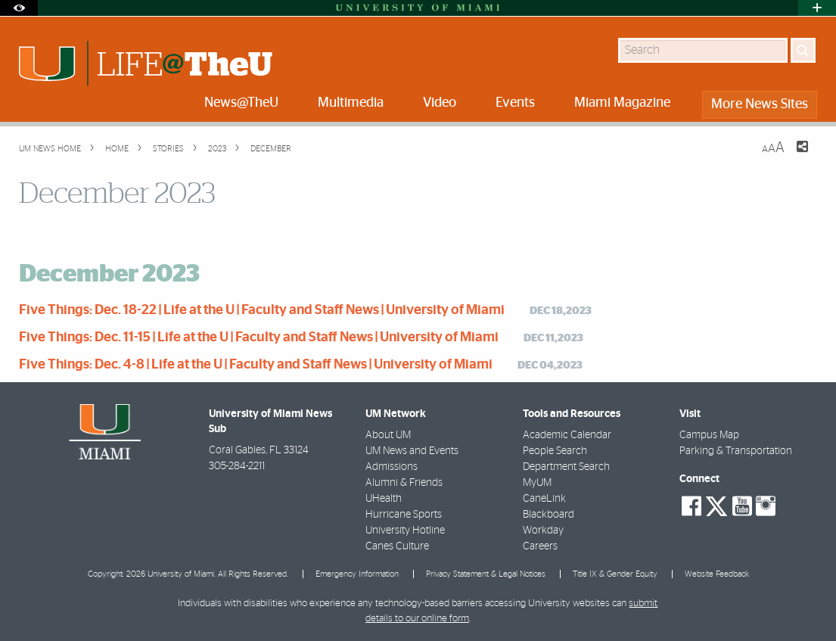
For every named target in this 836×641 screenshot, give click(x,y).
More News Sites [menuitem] (759, 104)
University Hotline (405, 530)
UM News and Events (411, 451)
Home (116, 149)
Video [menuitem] (439, 103)
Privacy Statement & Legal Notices (485, 574)
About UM (388, 435)
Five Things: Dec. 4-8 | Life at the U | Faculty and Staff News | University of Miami (256, 365)
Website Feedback (717, 574)
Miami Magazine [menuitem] (622, 103)
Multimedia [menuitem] (351, 103)
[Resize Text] (773, 148)
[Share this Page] (793, 156)
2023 (216, 149)
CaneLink (544, 498)
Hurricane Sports (403, 514)
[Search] (803, 50)
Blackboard (548, 514)
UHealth (383, 498)
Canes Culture (397, 546)
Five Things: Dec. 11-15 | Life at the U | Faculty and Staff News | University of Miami (259, 337)
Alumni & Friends (404, 483)
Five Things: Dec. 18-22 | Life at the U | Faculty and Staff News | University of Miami (262, 310)
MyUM (537, 483)
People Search (555, 451)
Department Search (566, 467)
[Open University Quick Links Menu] (817, 8)
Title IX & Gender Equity (615, 574)
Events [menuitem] (515, 103)
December (269, 149)
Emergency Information (357, 574)
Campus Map (709, 435)
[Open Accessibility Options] (19, 8)
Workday (543, 530)
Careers (540, 546)
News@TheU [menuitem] (241, 103)
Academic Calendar (567, 435)
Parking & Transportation (735, 451)
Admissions (391, 467)
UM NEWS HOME (50, 149)
